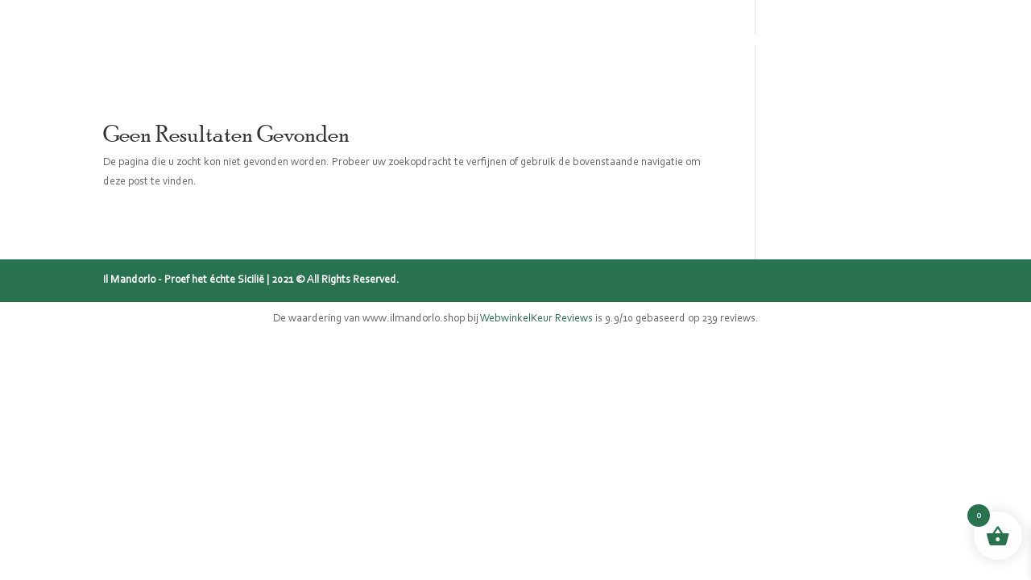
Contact (823, 40)
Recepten (741, 40)
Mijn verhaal (587, 40)
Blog (670, 40)
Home (347, 40)
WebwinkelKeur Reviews (536, 319)
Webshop (423, 40)
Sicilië (500, 40)
